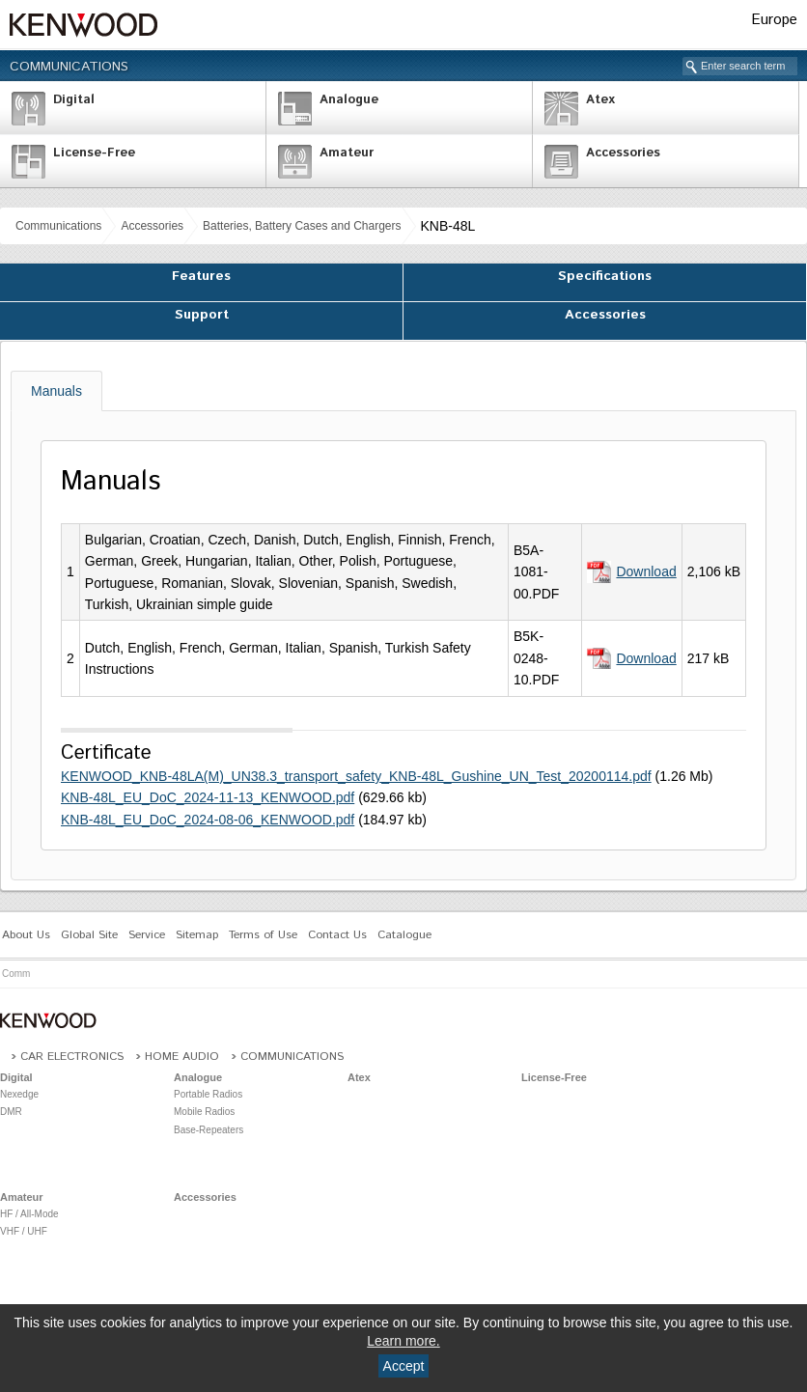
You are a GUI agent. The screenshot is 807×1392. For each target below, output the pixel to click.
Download (646, 571)
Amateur (21, 1197)
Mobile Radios (204, 1111)
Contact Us (337, 935)
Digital (16, 1077)
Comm (16, 973)
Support (202, 314)
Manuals (56, 391)
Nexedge (19, 1094)
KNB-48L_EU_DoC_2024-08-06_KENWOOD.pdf (207, 819)
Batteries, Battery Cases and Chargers (302, 226)
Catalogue (404, 935)
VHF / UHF (23, 1231)
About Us (26, 935)
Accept (404, 1366)
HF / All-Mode (29, 1214)
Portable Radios (208, 1094)
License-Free (554, 1077)
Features (201, 276)
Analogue (198, 1077)
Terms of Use (263, 935)
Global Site (89, 935)
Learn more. (403, 1341)
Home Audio (182, 1056)
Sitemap (197, 935)
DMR (11, 1111)
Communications (69, 66)
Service (146, 935)
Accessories (152, 226)
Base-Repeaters (208, 1130)
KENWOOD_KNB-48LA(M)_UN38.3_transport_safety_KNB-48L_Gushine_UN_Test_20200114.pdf (356, 776)
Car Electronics (72, 1056)
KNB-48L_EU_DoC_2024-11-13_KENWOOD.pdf (207, 797)
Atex (359, 1077)
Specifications (605, 276)
